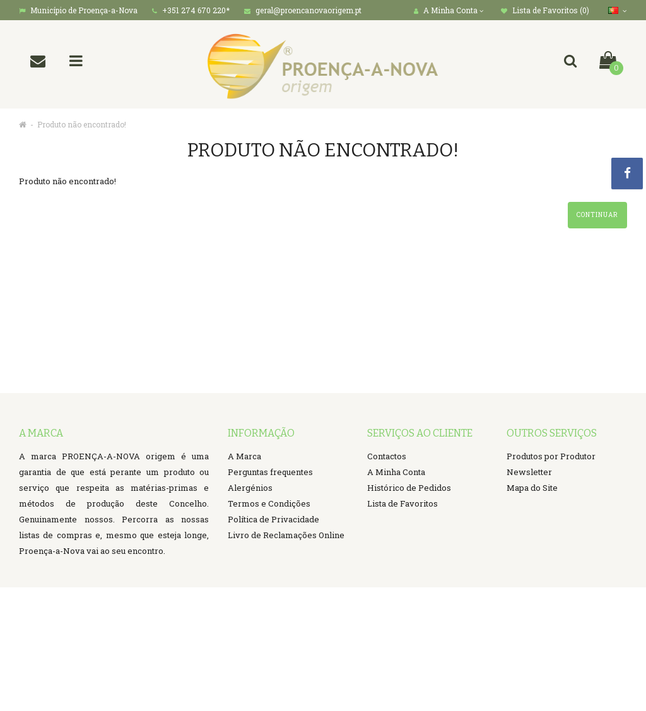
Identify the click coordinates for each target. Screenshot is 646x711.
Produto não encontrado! (81, 124)
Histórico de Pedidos (409, 487)
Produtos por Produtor (551, 456)
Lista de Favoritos (402, 503)
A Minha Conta (396, 472)
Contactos (386, 456)
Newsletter (529, 472)
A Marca (244, 456)
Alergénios (250, 487)
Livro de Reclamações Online (286, 535)
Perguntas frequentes (270, 472)
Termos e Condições (269, 503)
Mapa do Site (532, 487)
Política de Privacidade (273, 519)
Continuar (597, 215)
